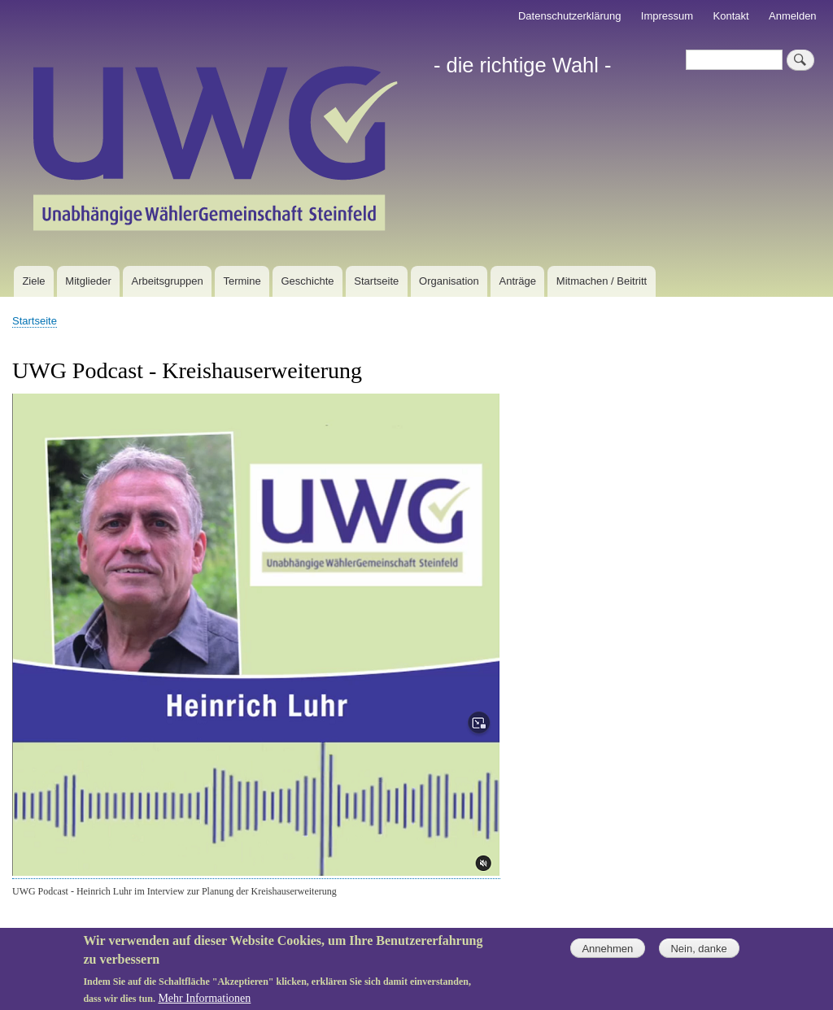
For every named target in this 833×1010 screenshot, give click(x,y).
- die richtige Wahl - (523, 65)
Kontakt (731, 16)
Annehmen (607, 955)
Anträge (518, 281)
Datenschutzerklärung (569, 16)
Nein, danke (698, 955)
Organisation (449, 281)
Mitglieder (88, 281)
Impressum (667, 16)
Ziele (33, 281)
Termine (241, 281)
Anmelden (793, 16)
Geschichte (307, 281)
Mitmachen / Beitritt (601, 281)
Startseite (376, 281)
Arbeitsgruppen (167, 281)
